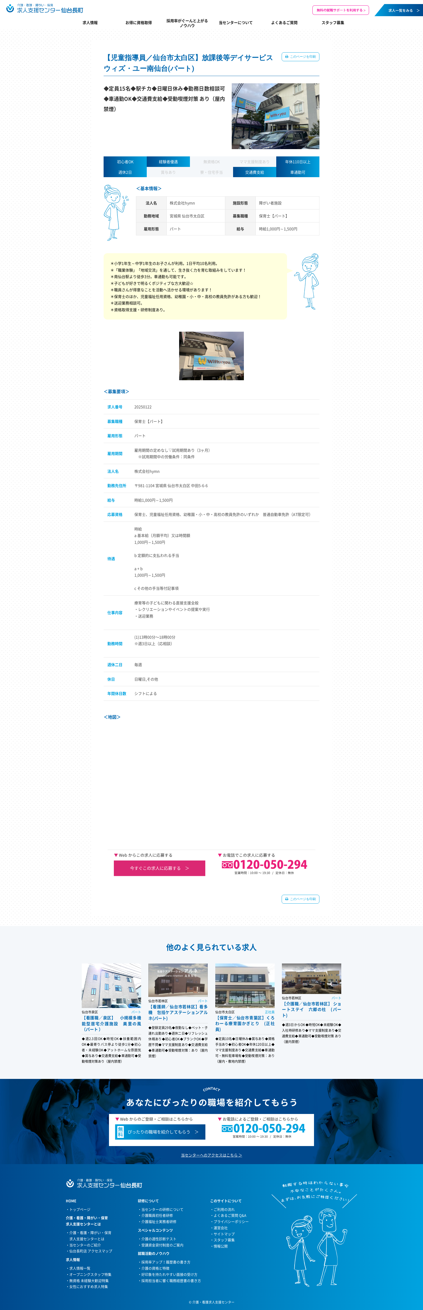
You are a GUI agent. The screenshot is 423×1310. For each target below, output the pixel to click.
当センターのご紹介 (85, 1244)
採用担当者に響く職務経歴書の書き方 (171, 1280)
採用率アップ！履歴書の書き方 (165, 1261)
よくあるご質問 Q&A (230, 1215)
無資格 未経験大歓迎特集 (89, 1280)
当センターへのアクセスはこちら (209, 1155)
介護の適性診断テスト (158, 1238)
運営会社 (221, 1227)
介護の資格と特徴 (155, 1268)
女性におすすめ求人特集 (88, 1286)
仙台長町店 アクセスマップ (90, 1250)
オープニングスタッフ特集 (90, 1274)
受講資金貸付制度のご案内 (162, 1244)
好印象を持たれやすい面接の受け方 (169, 1274)
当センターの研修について (162, 1209)
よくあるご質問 (284, 22)
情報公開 (221, 1246)
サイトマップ (224, 1233)
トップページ (79, 1209)
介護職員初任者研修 (157, 1215)
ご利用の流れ (224, 1209)
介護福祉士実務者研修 (158, 1221)
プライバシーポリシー (231, 1221)
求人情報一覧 (79, 1268)
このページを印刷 (302, 57)
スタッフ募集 (333, 22)
